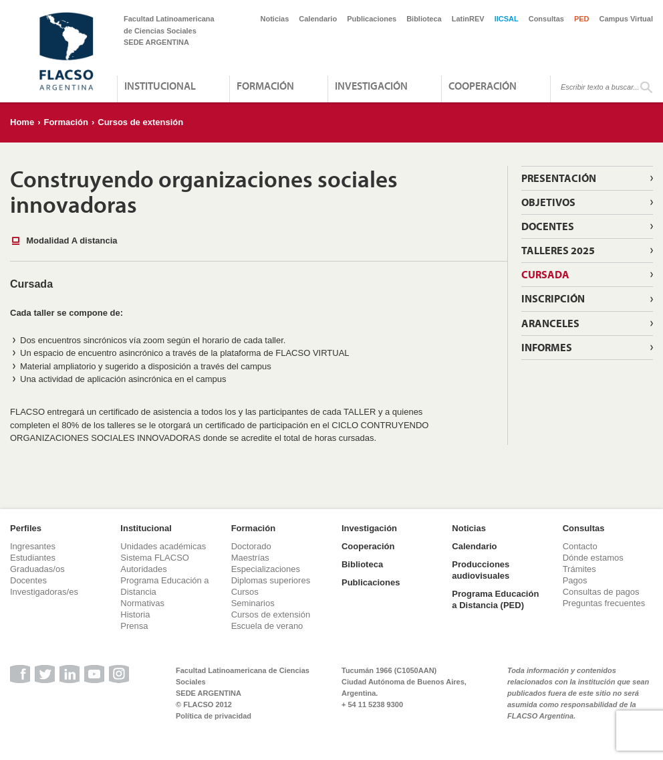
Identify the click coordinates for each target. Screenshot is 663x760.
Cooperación (482, 85)
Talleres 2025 (558, 250)
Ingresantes (32, 546)
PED (581, 19)
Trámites (579, 569)
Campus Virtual (627, 19)
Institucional (160, 85)
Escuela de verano (267, 626)
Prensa (134, 626)
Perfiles (25, 528)
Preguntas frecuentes (604, 603)
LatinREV (468, 19)
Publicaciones (371, 19)
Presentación (558, 178)
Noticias (275, 19)
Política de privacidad (213, 716)
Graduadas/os (37, 569)
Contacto (580, 546)
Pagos (575, 580)
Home (22, 122)
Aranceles (550, 323)
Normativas (142, 603)
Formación (265, 85)
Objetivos (548, 202)
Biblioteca (424, 19)
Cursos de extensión (140, 122)
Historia (135, 614)
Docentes (547, 226)
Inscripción (553, 298)
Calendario (318, 19)
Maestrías (250, 558)
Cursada (545, 274)
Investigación (371, 85)
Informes (546, 347)
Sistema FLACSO (154, 558)
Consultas (546, 19)
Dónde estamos (593, 558)
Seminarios (253, 603)
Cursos (245, 592)
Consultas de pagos (601, 592)
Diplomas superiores (271, 580)
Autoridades (143, 569)
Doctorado (251, 546)
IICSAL (507, 19)
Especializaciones (265, 569)
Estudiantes (32, 558)
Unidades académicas (163, 546)
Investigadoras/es (44, 592)
